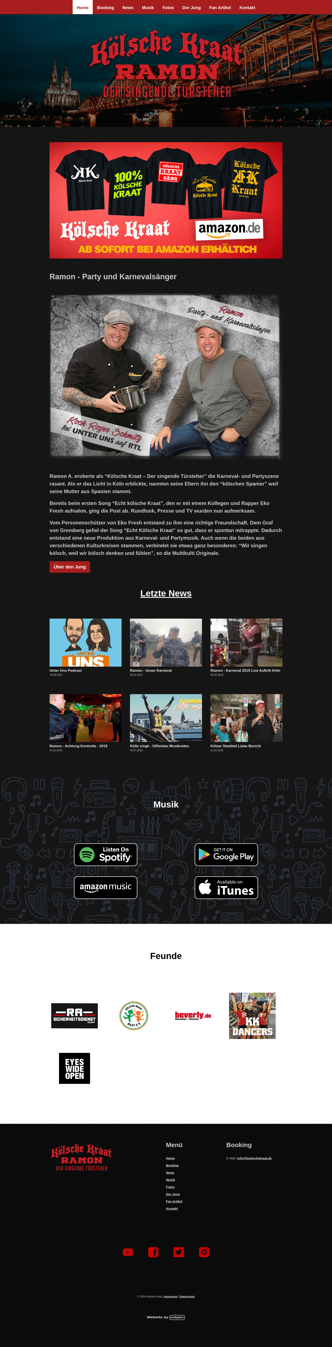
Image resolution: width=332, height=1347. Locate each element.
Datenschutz (187, 1296)
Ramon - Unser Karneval (151, 671)
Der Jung (192, 7)
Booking (105, 7)
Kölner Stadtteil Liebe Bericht (235, 746)
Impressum (171, 1296)
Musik (148, 7)
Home (83, 7)
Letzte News (166, 593)
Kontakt (247, 7)
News (127, 7)
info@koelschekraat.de (254, 1158)
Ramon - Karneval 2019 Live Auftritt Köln (245, 671)
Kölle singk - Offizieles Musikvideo (159, 746)
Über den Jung (70, 567)
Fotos (168, 7)
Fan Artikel (220, 7)
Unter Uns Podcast (66, 671)
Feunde (166, 956)
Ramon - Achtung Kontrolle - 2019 (78, 746)
